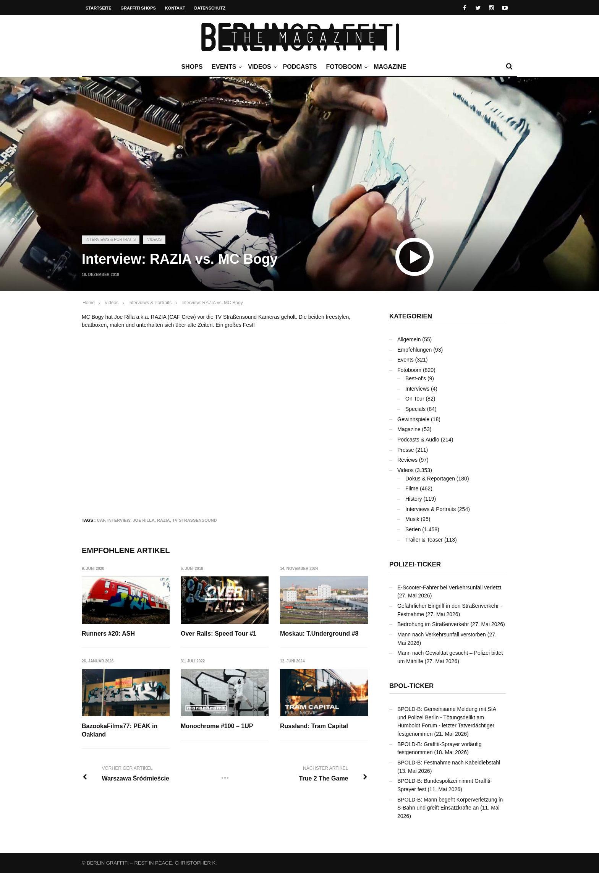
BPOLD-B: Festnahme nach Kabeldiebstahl (448, 762)
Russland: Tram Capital (314, 726)
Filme (411, 488)
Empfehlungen (414, 350)
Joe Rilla (143, 520)
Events (226, 66)
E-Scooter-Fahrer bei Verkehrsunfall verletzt (449, 587)
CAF (101, 520)
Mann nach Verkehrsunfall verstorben (441, 634)
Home (89, 302)
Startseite (99, 8)
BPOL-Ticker (411, 686)
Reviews (407, 460)
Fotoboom (346, 66)
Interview (118, 520)
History (413, 499)
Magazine (390, 66)
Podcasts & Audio (418, 439)
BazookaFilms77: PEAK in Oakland (119, 730)
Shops (191, 66)
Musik (412, 519)
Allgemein (409, 339)
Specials (415, 409)
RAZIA (163, 520)
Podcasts (300, 66)
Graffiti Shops (138, 8)
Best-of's (415, 378)
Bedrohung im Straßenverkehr (433, 624)
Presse (405, 450)
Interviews (417, 389)
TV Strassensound (194, 520)
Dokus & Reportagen (430, 478)
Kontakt (175, 8)
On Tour (414, 399)
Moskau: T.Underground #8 (319, 633)
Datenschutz (210, 8)
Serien (413, 529)
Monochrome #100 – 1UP (217, 726)
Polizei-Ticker (415, 564)
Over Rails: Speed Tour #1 (218, 633)
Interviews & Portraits (111, 239)
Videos (261, 66)
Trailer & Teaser (424, 540)
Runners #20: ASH (108, 633)
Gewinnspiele (413, 419)
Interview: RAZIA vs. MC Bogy (212, 302)
